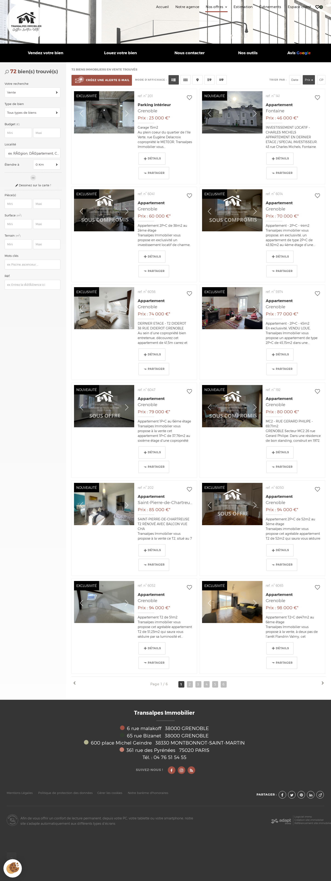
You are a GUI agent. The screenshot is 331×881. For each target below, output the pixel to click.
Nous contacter (189, 53)
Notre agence (187, 7)
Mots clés (11, 256)
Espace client (299, 7)
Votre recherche (17, 83)
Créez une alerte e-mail (102, 80)
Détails (152, 158)
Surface (13, 215)
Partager (154, 173)
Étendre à (12, 164)
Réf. (7, 276)
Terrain (13, 235)
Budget (10, 124)
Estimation (243, 7)
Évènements (270, 7)
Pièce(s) (10, 195)
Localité (10, 144)
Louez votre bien (120, 53)
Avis (299, 53)
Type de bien (14, 104)
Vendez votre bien (45, 53)
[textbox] (33, 153)
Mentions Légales (20, 793)
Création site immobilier (309, 820)
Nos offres (216, 7)
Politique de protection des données (65, 793)
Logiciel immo (303, 816)
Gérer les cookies (109, 793)
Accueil (162, 7)
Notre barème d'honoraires (148, 793)
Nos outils (248, 53)
